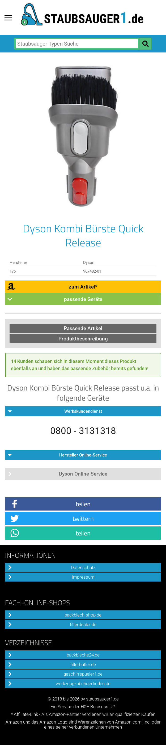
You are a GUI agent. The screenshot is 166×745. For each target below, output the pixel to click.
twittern (83, 518)
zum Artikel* (83, 287)
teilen (83, 504)
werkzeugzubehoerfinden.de (83, 683)
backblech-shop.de (83, 615)
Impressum (83, 577)
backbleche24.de (83, 655)
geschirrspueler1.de (83, 674)
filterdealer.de (83, 624)
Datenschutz (83, 567)
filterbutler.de (83, 664)
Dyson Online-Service (83, 474)
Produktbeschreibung (83, 339)
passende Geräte (83, 299)
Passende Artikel (83, 328)
